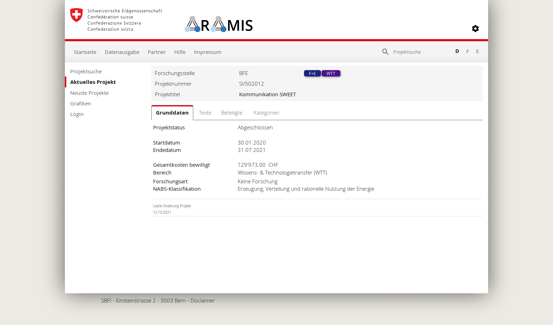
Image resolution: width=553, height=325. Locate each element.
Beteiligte (231, 112)
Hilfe (180, 51)
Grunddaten (172, 112)
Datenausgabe (122, 51)
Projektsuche (86, 71)
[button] (475, 28)
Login (77, 113)
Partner (157, 51)
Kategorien (266, 112)
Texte (205, 112)
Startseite (85, 51)
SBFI (106, 300)
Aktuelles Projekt (93, 82)
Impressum (207, 51)
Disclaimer (202, 300)
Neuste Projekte (89, 92)
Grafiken (80, 103)
